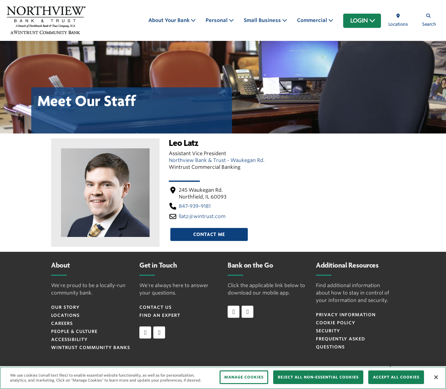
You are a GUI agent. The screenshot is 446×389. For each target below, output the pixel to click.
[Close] (436, 377)
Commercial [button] (312, 20)
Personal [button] (217, 20)
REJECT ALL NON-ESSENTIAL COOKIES (318, 377)
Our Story (65, 307)
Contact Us (155, 307)
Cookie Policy (335, 322)
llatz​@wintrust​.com (202, 216)
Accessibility (69, 339)
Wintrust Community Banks (90, 347)
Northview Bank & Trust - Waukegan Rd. (217, 160)
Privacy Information (346, 314)
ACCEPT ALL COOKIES (396, 377)
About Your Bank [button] (169, 20)
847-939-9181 (195, 206)
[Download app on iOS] (233, 311)
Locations (65, 315)
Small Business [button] (263, 20)
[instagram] (159, 332)
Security (328, 330)
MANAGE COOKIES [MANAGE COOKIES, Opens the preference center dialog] (244, 377)
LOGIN (362, 20)
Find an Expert (159, 315)
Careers (62, 323)
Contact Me (209, 234)
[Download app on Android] (247, 311)
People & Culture (74, 331)
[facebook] (145, 332)
